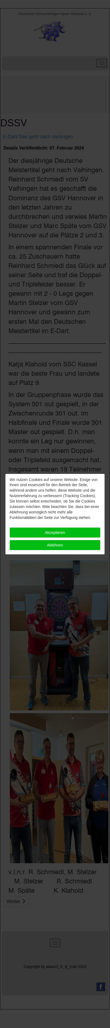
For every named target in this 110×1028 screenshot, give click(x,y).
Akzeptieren (55, 532)
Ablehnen (55, 545)
